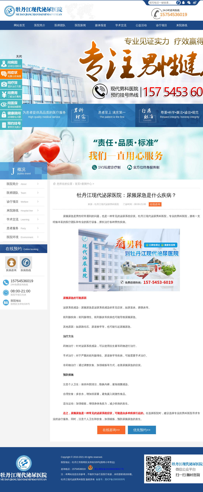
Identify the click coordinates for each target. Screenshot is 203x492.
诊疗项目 (161, 25)
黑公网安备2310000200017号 (106, 469)
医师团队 (60, 25)
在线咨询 (155, 204)
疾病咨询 (11, 264)
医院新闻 (80, 25)
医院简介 (39, 25)
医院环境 (23, 237)
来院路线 (181, 25)
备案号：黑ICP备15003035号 (110, 479)
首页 (77, 183)
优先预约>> (141, 430)
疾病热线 (26, 264)
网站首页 (19, 25)
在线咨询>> (111, 430)
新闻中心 (87, 183)
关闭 (19, 56)
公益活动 (141, 25)
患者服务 (23, 228)
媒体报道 (100, 25)
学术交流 (120, 25)
